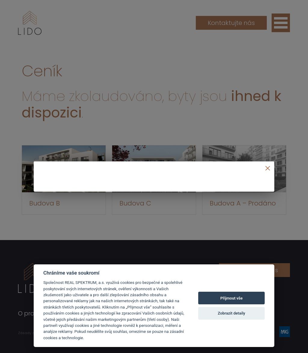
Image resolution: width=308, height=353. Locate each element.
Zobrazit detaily (231, 313)
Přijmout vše (231, 298)
